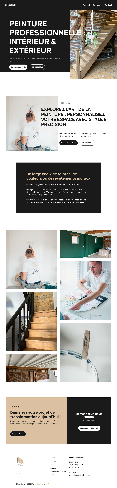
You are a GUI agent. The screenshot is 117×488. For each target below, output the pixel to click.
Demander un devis (18, 67)
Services (53, 465)
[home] (10, 5)
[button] (97, 5)
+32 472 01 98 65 (37, 67)
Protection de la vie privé (58, 473)
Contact (108, 5)
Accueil (86, 5)
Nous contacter (18, 434)
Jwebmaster (39, 484)
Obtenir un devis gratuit (89, 428)
